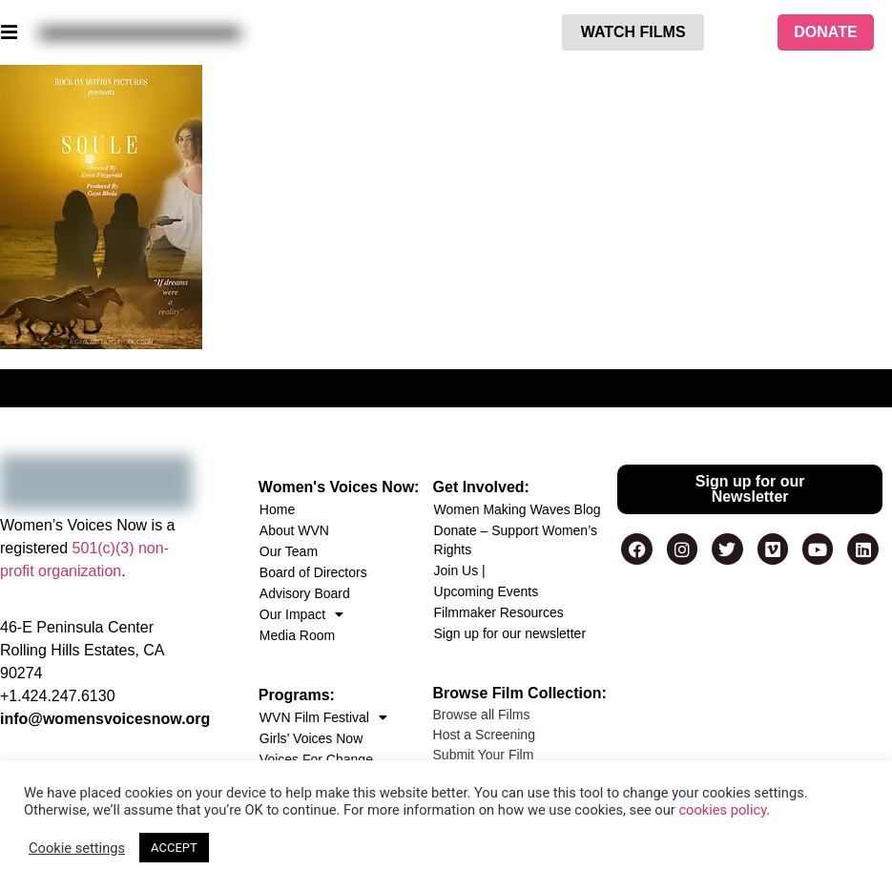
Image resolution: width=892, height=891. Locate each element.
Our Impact (301, 614)
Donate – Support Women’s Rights (515, 540)
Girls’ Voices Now (311, 738)
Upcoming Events (486, 591)
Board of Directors (313, 572)
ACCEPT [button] (174, 847)
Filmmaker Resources (499, 612)
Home (277, 509)
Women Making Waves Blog (517, 509)
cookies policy (722, 809)
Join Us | (460, 570)
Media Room (297, 635)
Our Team (288, 551)
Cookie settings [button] (77, 848)
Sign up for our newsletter (510, 633)
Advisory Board (304, 593)
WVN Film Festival (323, 717)
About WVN (294, 530)
